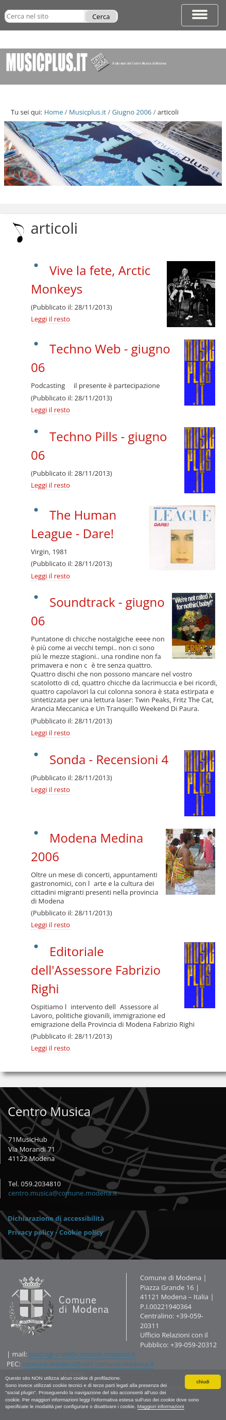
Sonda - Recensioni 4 (108, 759)
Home (53, 112)
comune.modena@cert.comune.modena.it (88, 1363)
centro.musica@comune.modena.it (62, 1193)
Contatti (6, 1272)
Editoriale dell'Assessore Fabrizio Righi (96, 970)
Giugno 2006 (132, 112)
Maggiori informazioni (160, 1406)
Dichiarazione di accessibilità (56, 1218)
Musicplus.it (87, 112)
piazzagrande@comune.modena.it (82, 1354)
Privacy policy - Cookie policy (55, 1232)
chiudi (202, 1381)
